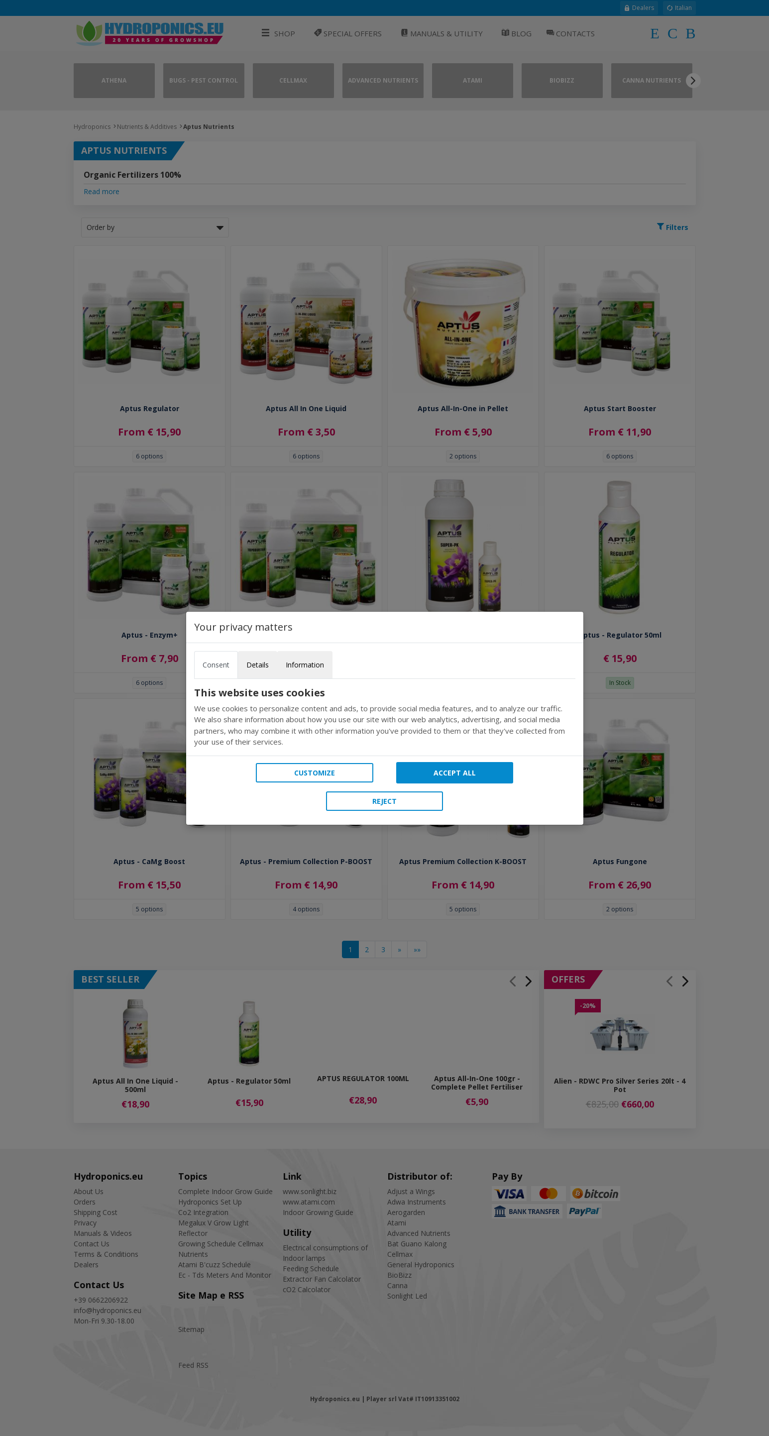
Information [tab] (305, 664)
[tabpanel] (384, 717)
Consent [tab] (216, 664)
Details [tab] (257, 664)
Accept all (455, 772)
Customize (314, 772)
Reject (384, 801)
